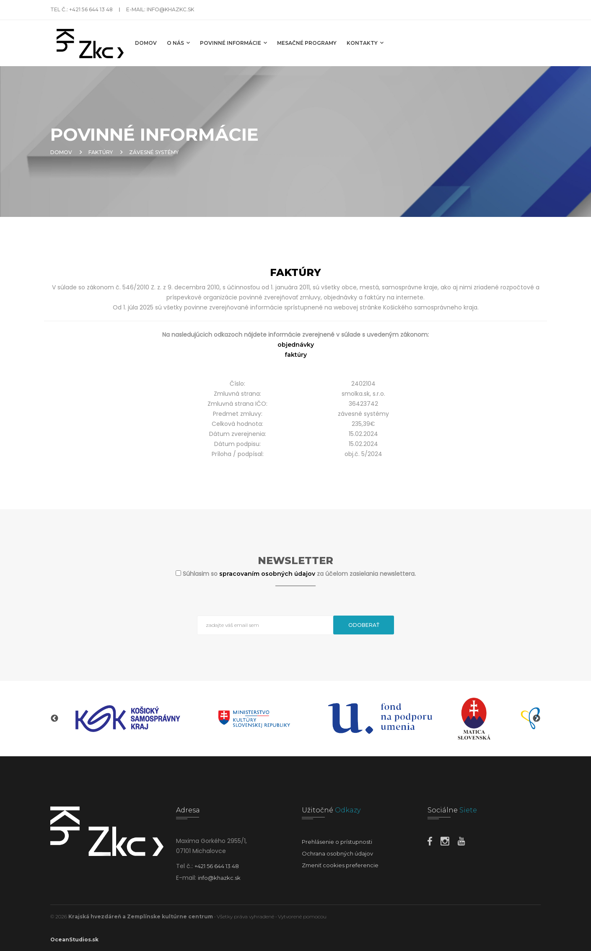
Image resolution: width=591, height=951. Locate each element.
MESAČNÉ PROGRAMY (307, 43)
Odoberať (363, 625)
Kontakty (365, 42)
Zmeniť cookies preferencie (340, 865)
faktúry (296, 354)
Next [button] (536, 718)
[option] (128, 719)
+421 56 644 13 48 (91, 9)
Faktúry (100, 152)
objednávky (295, 344)
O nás (178, 42)
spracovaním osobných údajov (268, 573)
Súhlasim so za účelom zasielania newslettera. (299, 574)
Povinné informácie (233, 42)
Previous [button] (54, 718)
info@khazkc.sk (170, 9)
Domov (146, 43)
